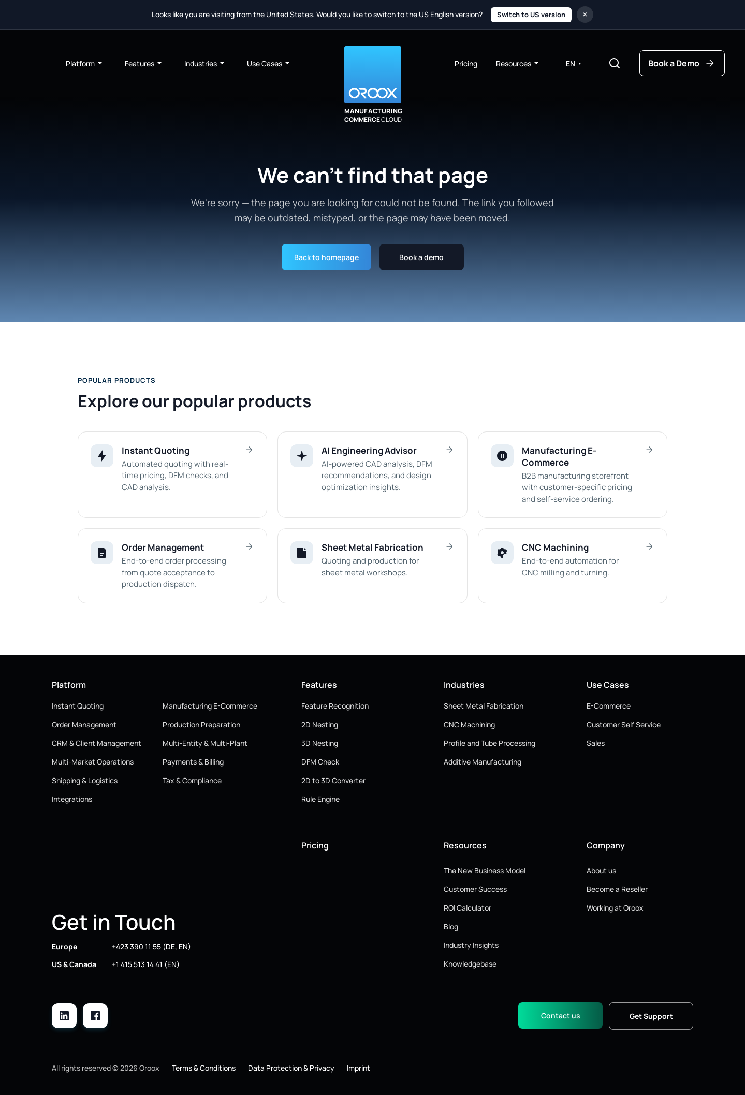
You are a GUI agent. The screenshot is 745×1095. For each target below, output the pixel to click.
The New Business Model (484, 870)
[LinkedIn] (64, 1015)
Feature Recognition (335, 706)
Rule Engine (320, 799)
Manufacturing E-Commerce (210, 706)
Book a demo (421, 257)
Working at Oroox (615, 908)
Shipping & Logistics (85, 780)
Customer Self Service (624, 724)
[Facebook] (95, 1015)
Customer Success (475, 889)
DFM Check (320, 762)
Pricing (466, 63)
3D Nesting (319, 743)
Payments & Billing (193, 762)
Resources (517, 63)
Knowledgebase (470, 964)
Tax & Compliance (192, 780)
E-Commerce (609, 706)
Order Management (84, 724)
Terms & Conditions (204, 1068)
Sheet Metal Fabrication (483, 706)
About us (601, 870)
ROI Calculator (467, 908)
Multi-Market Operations (93, 762)
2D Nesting (319, 724)
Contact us (560, 1015)
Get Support (651, 1016)
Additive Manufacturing (482, 762)
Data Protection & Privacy (291, 1068)
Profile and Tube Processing (489, 743)
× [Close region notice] (585, 14)
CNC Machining (469, 724)
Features (144, 63)
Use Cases (268, 63)
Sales (596, 743)
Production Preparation (201, 724)
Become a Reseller (617, 889)
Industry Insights (471, 945)
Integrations (72, 799)
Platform (84, 63)
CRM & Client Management (96, 743)
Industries (204, 63)
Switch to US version (531, 14)
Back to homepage (326, 257)
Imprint (358, 1068)
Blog (451, 926)
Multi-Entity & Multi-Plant (205, 743)
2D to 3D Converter (333, 780)
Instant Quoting (78, 706)
